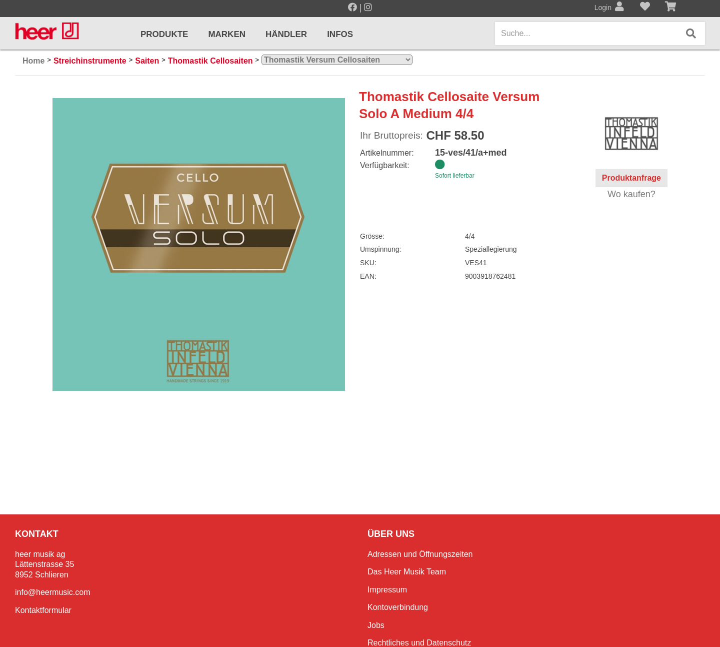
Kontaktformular (43, 610)
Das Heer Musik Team (407, 571)
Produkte (164, 34)
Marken (227, 34)
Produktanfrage (631, 178)
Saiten (147, 61)
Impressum (387, 589)
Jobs (376, 625)
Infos (340, 34)
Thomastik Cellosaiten (210, 61)
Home (33, 61)
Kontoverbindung (398, 607)
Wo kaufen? (632, 194)
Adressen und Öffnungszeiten (420, 554)
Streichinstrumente (90, 61)
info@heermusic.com (52, 592)
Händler (286, 34)
